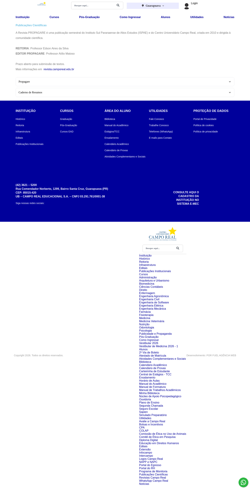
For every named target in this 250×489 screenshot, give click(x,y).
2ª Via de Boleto (149, 352)
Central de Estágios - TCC (155, 374)
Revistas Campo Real (152, 477)
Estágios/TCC (112, 131)
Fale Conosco (156, 119)
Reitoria (20, 125)
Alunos (165, 17)
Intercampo (146, 455)
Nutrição (144, 324)
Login (194, 3)
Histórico (20, 119)
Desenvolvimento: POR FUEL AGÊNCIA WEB (211, 355)
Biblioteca (110, 119)
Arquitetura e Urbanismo (154, 280)
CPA (142, 427)
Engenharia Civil (149, 299)
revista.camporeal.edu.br (59, 69)
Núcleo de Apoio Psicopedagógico (160, 396)
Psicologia (145, 330)
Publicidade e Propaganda (155, 333)
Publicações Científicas (153, 474)
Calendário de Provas (116, 150)
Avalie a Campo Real (152, 421)
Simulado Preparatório (153, 415)
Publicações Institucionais (29, 144)
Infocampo (145, 452)
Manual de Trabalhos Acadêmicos (160, 390)
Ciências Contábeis (151, 286)
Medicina (144, 318)
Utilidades (196, 17)
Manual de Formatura (152, 386)
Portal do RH (147, 468)
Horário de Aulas (149, 380)
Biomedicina (146, 283)
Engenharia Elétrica (151, 305)
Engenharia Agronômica (154, 296)
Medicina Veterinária (151, 321)
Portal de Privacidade (204, 119)
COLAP (143, 430)
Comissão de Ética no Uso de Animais (162, 433)
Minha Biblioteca (149, 393)
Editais (19, 137)
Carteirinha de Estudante (154, 371)
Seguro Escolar (148, 408)
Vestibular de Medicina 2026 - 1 (158, 346)
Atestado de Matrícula (152, 355)
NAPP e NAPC (148, 462)
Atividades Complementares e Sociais (125, 156)
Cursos (54, 17)
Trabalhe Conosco (159, 125)
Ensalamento (112, 137)
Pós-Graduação (89, 17)
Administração (148, 277)
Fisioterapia (146, 314)
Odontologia (146, 327)
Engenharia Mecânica (152, 308)
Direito (143, 289)
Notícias (229, 17)
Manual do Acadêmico (116, 125)
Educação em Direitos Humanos (159, 443)
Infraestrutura (23, 131)
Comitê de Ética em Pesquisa (157, 436)
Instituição (23, 17)
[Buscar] (118, 5)
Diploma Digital (148, 440)
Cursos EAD (66, 131)
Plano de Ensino (149, 402)
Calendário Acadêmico (117, 144)
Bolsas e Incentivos (151, 424)
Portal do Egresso (150, 465)
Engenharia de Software (154, 302)
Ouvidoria (145, 399)
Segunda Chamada (151, 405)
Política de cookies (203, 125)
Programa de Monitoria (153, 471)
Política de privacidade (205, 131)
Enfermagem (147, 293)
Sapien (143, 411)
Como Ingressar (130, 17)
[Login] (186, 6)
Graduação (66, 119)
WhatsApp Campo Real (153, 480)
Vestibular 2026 (148, 343)
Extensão (145, 449)
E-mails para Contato (160, 137)
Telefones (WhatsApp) (161, 131)
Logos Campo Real (151, 458)
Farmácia (145, 311)
